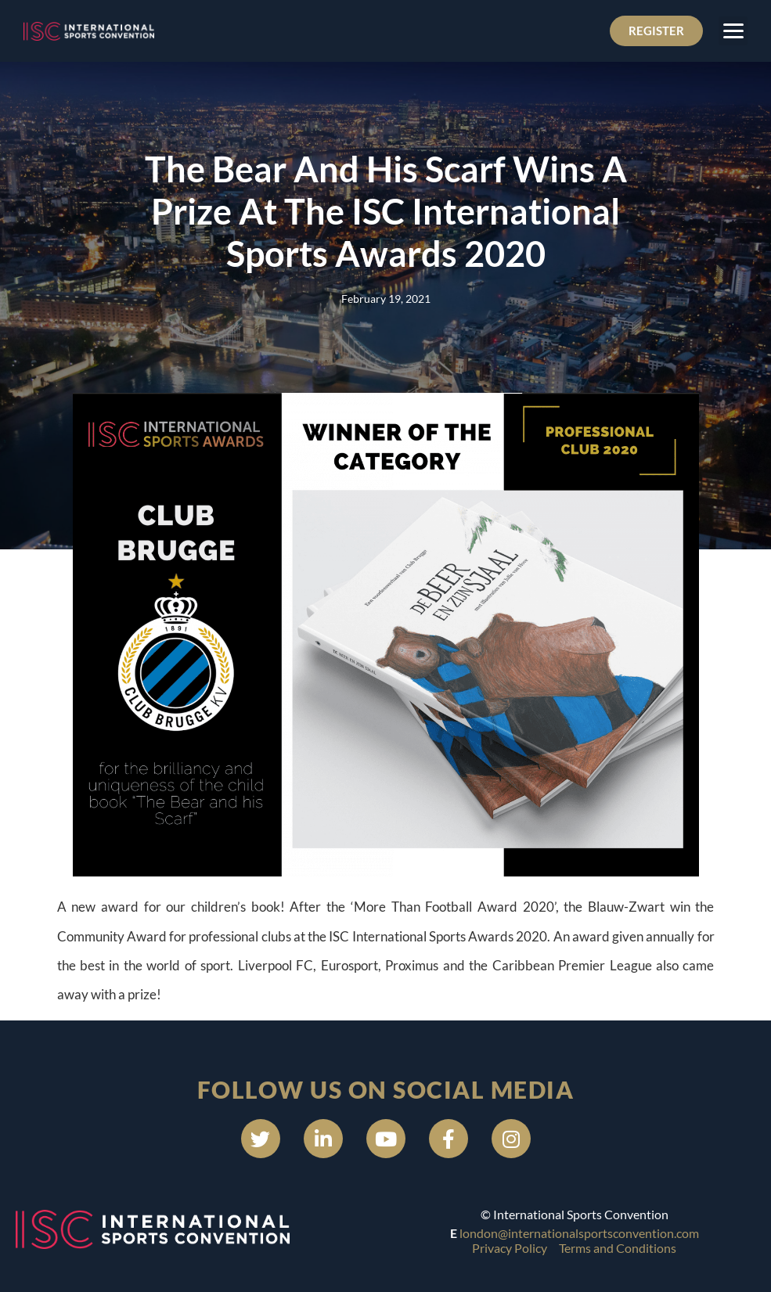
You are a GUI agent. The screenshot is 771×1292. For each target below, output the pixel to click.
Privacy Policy (509, 1247)
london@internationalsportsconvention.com (579, 1232)
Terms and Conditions (617, 1247)
